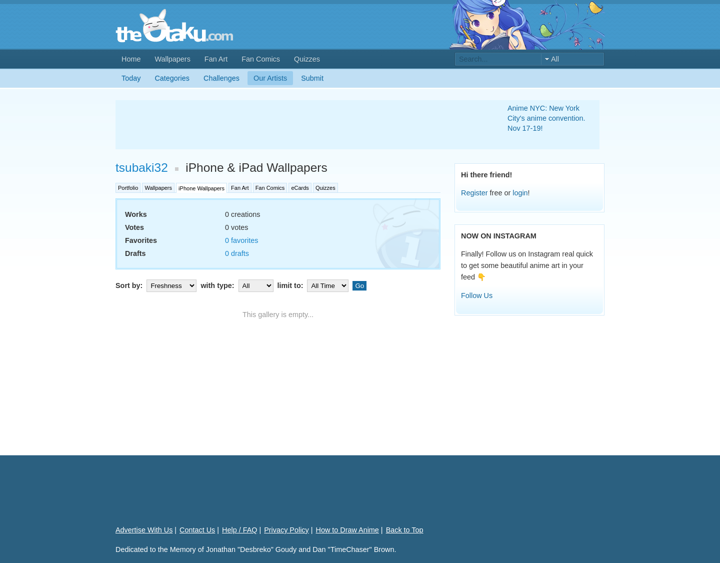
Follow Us (476, 296)
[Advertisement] (300, 124)
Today (131, 78)
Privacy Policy (286, 530)
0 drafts (237, 253)
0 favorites (241, 240)
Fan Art (216, 59)
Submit (312, 78)
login (520, 193)
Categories (172, 78)
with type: (237, 286)
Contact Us (197, 530)
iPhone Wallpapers (201, 188)
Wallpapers (172, 59)
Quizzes (307, 59)
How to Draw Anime (347, 530)
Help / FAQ (239, 530)
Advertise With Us (144, 530)
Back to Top (405, 530)
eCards (299, 188)
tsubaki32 (142, 167)
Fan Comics (261, 59)
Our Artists (270, 78)
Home (131, 59)
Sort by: (157, 286)
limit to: (314, 286)
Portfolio (128, 188)
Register (474, 193)
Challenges (222, 78)
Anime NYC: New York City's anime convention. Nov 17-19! (547, 118)
